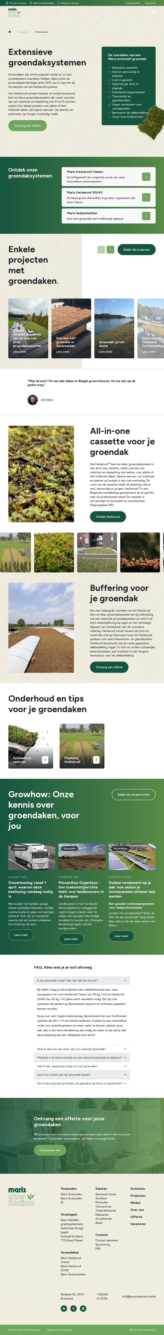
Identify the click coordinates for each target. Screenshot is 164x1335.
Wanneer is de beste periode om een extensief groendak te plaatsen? (79, 1057)
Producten (23, 31)
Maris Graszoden (71, 1194)
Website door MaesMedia (142, 1329)
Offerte (136, 1217)
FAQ (97, 1248)
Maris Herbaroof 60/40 (71, 1268)
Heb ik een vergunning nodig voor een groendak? (67, 1066)
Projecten (137, 1196)
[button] (110, 249)
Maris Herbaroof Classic (71, 1260)
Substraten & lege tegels (72, 1230)
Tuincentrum (103, 1206)
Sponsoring (102, 1244)
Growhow (137, 1189)
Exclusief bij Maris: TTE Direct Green (72, 1238)
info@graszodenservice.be (139, 1296)
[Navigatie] (153, 12)
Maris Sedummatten (73, 1274)
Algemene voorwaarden (59, 1329)
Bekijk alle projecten (136, 249)
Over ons (137, 1210)
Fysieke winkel (133, 3)
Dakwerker (102, 1214)
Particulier (101, 1202)
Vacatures (150, 3)
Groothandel (103, 1218)
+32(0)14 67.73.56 (102, 1296)
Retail (98, 1223)
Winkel (135, 1203)
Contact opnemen (106, 1240)
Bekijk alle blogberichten (134, 794)
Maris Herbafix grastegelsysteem (72, 1222)
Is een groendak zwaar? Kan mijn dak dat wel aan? (67, 980)
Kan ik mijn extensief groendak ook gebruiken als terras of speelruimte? (79, 1083)
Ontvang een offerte (27, 125)
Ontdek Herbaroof (108, 516)
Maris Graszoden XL (71, 1200)
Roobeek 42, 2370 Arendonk (72, 1296)
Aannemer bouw (105, 1194)
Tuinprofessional (105, 1210)
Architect (101, 1198)
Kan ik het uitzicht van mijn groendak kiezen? (63, 1074)
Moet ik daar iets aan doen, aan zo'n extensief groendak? (71, 1049)
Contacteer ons (50, 1150)
